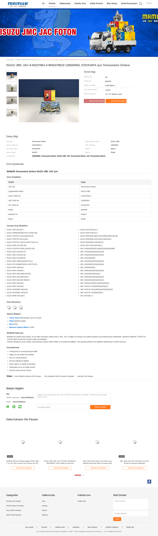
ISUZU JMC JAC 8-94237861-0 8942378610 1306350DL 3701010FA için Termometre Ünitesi (70, 60)
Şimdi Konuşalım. (129, 3)
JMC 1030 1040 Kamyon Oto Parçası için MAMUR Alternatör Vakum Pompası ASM (97, 462)
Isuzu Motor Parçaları (13, 510)
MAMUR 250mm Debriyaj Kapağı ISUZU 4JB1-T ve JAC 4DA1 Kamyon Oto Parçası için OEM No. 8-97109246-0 (22, 462)
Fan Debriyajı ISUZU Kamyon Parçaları (59, 376)
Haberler (76, 527)
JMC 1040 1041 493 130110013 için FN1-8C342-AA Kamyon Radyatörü (134, 462)
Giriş (43, 501)
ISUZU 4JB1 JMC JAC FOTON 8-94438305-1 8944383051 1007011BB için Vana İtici (60, 462)
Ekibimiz (45, 515)
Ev (43, 3)
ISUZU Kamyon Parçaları (15, 506)
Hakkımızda (65, 3)
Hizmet (44, 510)
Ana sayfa (29, 527)
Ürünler (52, 3)
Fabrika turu (80, 3)
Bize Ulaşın (112, 3)
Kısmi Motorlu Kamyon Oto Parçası (27, 376)
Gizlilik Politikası (111, 527)
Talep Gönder (100, 407)
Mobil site (130, 527)
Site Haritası (92, 527)
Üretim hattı (82, 501)
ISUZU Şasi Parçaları (13, 515)
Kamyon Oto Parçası (85, 376)
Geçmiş (44, 506)
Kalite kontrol (96, 3)
